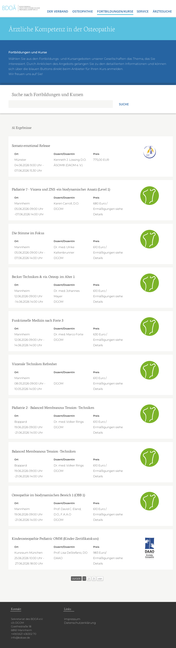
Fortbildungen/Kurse (115, 11)
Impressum (72, 619)
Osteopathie (83, 11)
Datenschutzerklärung (80, 622)
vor (100, 578)
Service (143, 11)
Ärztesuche (162, 11)
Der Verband (58, 11)
